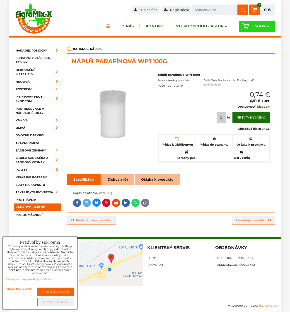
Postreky (38, 89)
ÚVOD (105, 26)
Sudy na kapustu (30, 185)
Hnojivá (38, 81)
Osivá (38, 128)
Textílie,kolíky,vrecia (38, 192)
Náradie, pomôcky (38, 50)
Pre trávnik (26, 199)
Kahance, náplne (30, 207)
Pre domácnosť (29, 215)
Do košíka (251, 117)
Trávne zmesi (27, 143)
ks (224, 117)
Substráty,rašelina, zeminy (33, 60)
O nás (125, 26)
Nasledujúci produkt (253, 220)
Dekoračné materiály (38, 72)
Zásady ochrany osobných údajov (29, 279)
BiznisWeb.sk (268, 305)
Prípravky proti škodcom (38, 99)
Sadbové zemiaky (38, 150)
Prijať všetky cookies (56, 291)
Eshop (260, 26)
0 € (267, 10)
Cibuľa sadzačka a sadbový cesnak (38, 160)
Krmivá (38, 120)
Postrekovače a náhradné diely (30, 111)
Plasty (38, 169)
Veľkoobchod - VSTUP (200, 26)
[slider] (212, 85)
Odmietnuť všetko (55, 302)
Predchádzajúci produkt (91, 220)
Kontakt (153, 26)
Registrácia (176, 10)
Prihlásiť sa (145, 10)
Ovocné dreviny (30, 135)
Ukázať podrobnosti (19, 288)
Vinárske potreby (31, 177)
